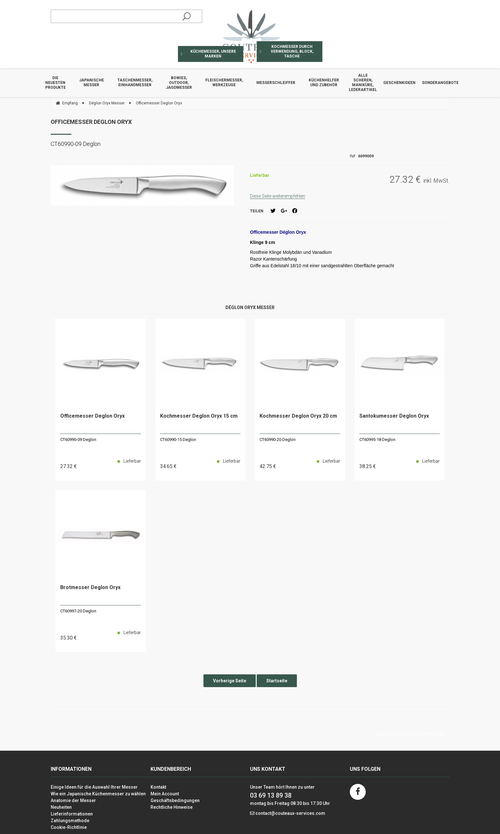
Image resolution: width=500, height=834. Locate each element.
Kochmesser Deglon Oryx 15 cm (199, 416)
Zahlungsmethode (70, 820)
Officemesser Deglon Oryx (91, 121)
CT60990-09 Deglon (78, 439)
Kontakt (158, 787)
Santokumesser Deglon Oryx (394, 416)
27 (68, 466)
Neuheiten (61, 807)
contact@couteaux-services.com (290, 813)
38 (367, 466)
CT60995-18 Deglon (377, 439)
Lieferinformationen (72, 813)
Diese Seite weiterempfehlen (277, 196)
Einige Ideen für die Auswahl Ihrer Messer (94, 787)
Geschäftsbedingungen (175, 800)
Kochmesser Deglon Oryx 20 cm (298, 416)
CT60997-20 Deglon (78, 611)
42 (268, 466)
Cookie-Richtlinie (69, 827)
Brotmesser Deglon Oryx (90, 587)
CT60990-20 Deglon (278, 439)
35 (68, 638)
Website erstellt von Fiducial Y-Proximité (410, 734)
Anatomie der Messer (73, 800)
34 (168, 466)
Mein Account (165, 793)
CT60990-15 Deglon (178, 439)
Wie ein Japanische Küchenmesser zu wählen (98, 793)
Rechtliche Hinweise (172, 807)
